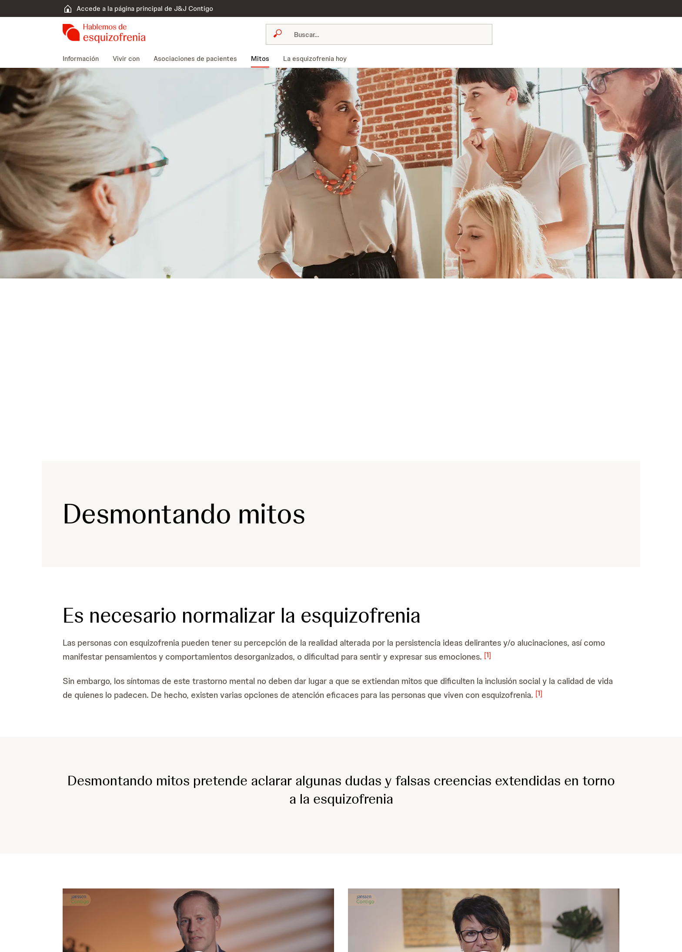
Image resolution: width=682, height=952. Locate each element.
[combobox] (379, 34)
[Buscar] (384, 34)
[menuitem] (84, 58)
